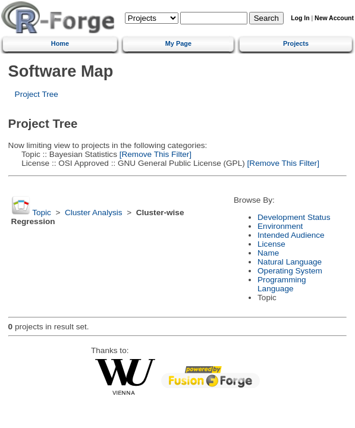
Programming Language (281, 284)
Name (268, 252)
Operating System (289, 270)
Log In (300, 18)
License (271, 244)
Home (60, 43)
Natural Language (289, 261)
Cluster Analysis (93, 212)
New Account (334, 18)
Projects (296, 43)
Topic (41, 212)
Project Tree (36, 94)
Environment (280, 226)
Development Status (293, 217)
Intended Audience (291, 235)
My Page (178, 43)
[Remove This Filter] (154, 154)
